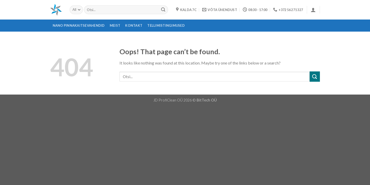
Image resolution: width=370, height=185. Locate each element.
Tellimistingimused (166, 25)
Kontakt (133, 25)
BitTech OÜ (207, 100)
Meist (115, 25)
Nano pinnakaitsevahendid (79, 25)
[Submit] (163, 9)
